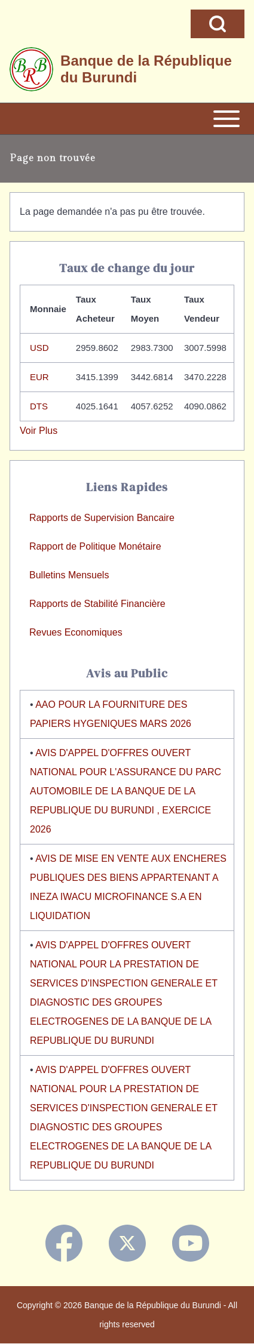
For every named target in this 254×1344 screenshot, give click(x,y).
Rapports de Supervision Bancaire (102, 518)
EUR (39, 377)
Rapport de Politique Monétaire (95, 546)
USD (39, 348)
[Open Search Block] (217, 24)
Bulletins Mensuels (69, 575)
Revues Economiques (76, 632)
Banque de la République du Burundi (146, 69)
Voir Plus (38, 431)
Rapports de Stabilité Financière (97, 604)
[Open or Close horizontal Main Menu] (127, 118)
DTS (39, 406)
